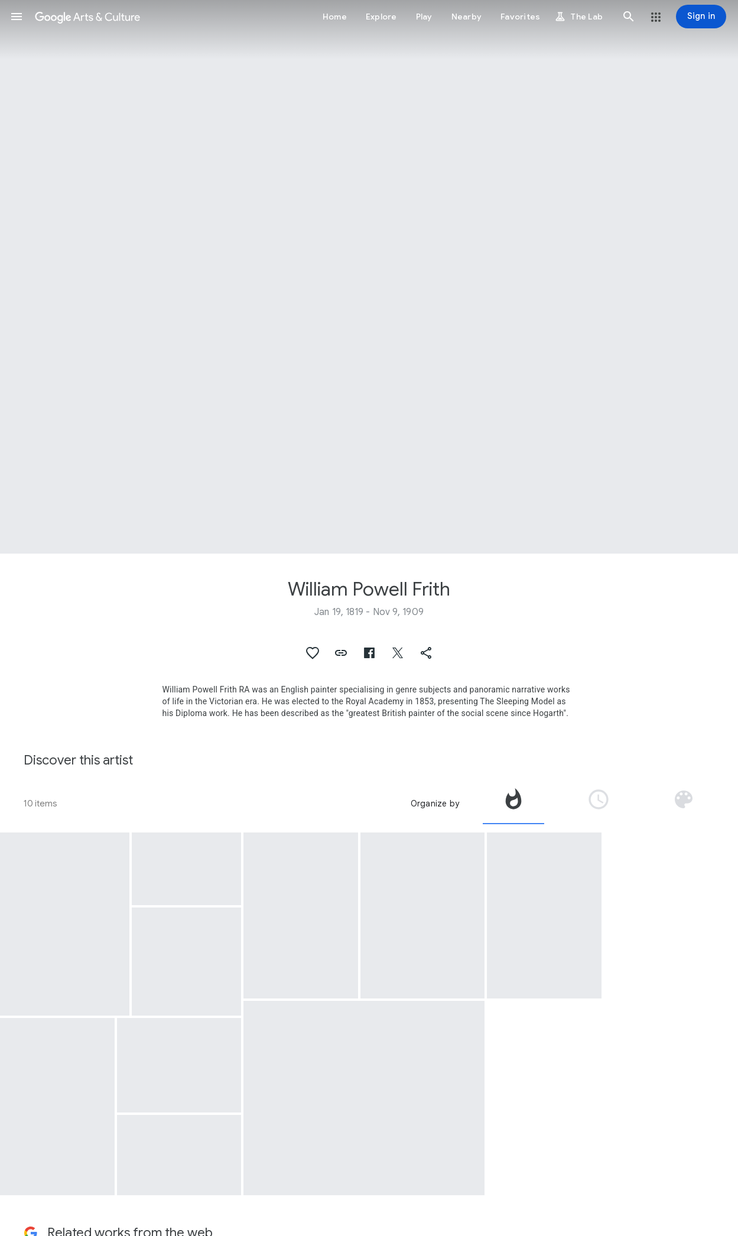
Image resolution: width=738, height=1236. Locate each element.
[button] (16, 16)
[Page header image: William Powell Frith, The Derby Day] (369, 277)
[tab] (513, 803)
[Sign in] (701, 16)
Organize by (435, 803)
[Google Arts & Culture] (87, 16)
